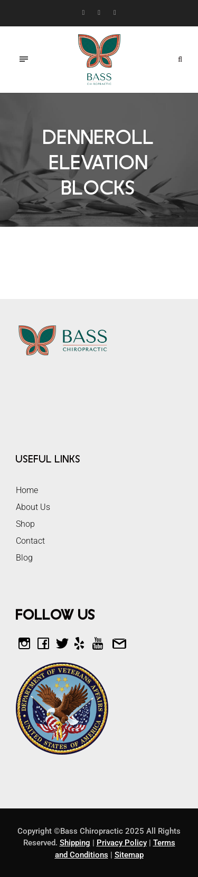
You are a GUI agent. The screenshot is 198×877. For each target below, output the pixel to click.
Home (27, 490)
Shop (25, 524)
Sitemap (129, 855)
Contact (30, 541)
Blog (24, 558)
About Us (33, 507)
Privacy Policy (122, 842)
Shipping (75, 842)
